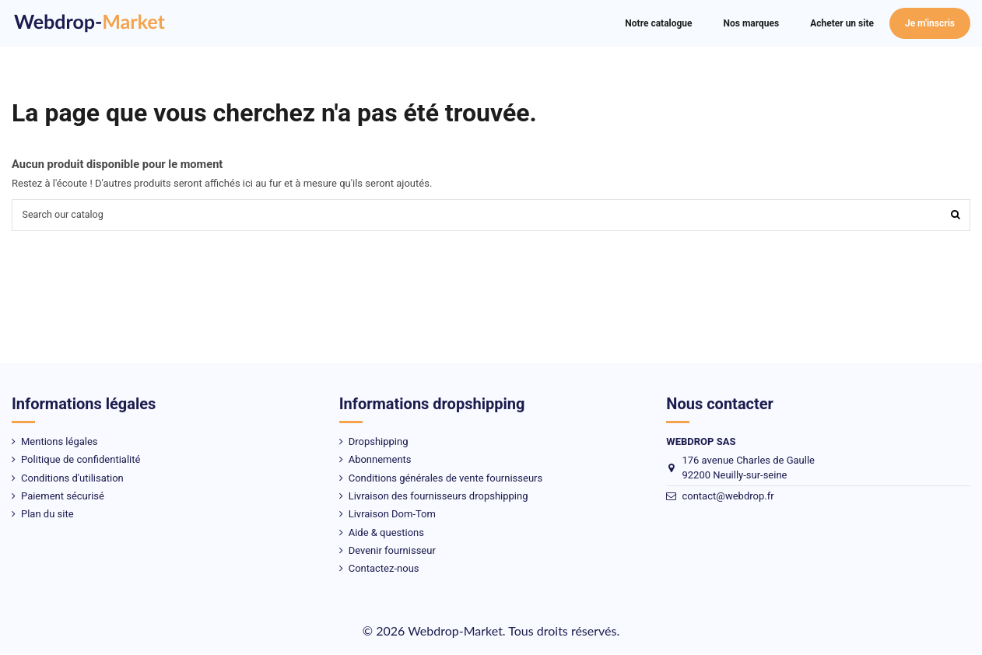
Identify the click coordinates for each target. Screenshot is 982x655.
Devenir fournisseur (392, 552)
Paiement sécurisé (62, 497)
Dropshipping (379, 442)
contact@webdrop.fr (727, 497)
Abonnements (380, 461)
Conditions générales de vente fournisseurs (446, 479)
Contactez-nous (384, 570)
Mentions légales (59, 442)
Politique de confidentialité (80, 461)
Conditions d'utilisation (72, 479)
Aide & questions (386, 533)
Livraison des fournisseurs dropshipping (438, 497)
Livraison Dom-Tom (392, 515)
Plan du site (47, 515)
